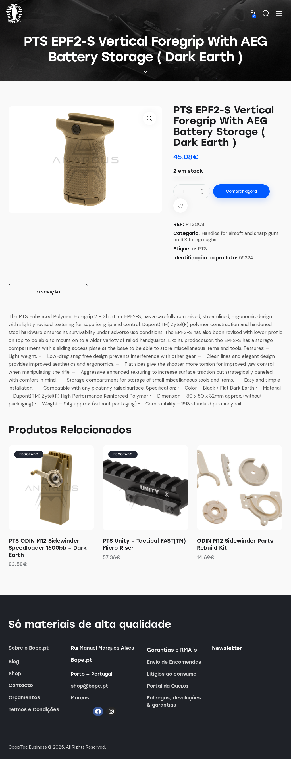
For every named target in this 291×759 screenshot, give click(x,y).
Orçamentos (24, 697)
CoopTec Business (28, 747)
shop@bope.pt (89, 686)
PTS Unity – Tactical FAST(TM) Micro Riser (144, 544)
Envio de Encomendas (174, 662)
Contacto (21, 685)
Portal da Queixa (167, 686)
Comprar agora (241, 191)
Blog (14, 661)
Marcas (80, 698)
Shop (15, 673)
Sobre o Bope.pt (29, 648)
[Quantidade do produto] (191, 191)
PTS (202, 249)
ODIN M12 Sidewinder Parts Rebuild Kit (235, 544)
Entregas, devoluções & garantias (174, 701)
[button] (279, 14)
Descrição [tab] (48, 292)
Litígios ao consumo (171, 674)
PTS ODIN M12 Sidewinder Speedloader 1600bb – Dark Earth (48, 548)
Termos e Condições (34, 709)
